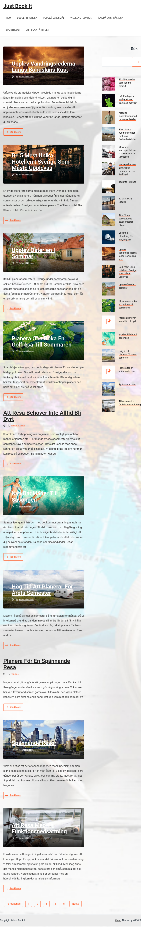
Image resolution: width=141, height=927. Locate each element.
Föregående (13, 903)
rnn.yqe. (15, 674)
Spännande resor (34, 743)
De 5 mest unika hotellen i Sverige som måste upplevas (41, 161)
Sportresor (13, 30)
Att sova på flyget (37, 30)
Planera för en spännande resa (36, 664)
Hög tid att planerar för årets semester (42, 589)
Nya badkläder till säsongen (35, 496)
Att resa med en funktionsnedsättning (39, 828)
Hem (8, 18)
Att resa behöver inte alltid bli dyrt (42, 415)
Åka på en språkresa (110, 18)
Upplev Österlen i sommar (33, 253)
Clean (118, 920)
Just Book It (17, 6)
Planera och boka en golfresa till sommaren (42, 341)
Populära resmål (53, 18)
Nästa (75, 903)
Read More (13, 132)
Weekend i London (81, 18)
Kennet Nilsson (26, 76)
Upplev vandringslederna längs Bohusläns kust (43, 66)
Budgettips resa (27, 18)
